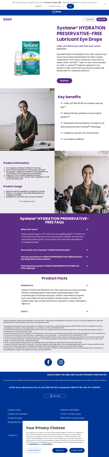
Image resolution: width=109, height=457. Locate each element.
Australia (56, 396)
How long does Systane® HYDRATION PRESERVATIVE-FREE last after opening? (50, 267)
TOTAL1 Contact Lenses (70, 414)
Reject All (59, 450)
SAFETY (24, 311)
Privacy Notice (47, 444)
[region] (55, 439)
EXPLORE (90, 19)
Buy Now (64, 80)
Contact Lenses (14, 410)
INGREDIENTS (27, 285)
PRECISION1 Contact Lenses (72, 418)
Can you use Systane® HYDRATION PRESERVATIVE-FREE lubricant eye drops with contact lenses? (51, 258)
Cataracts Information (69, 410)
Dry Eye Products (15, 418)
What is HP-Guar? (29, 229)
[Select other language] (2, 11)
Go (70, 6)
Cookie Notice (33, 444)
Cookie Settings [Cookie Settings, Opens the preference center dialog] (34, 450)
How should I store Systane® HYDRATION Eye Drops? (45, 250)
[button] (56, 6)
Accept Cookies (77, 450)
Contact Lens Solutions (17, 414)
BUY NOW (102, 19)
